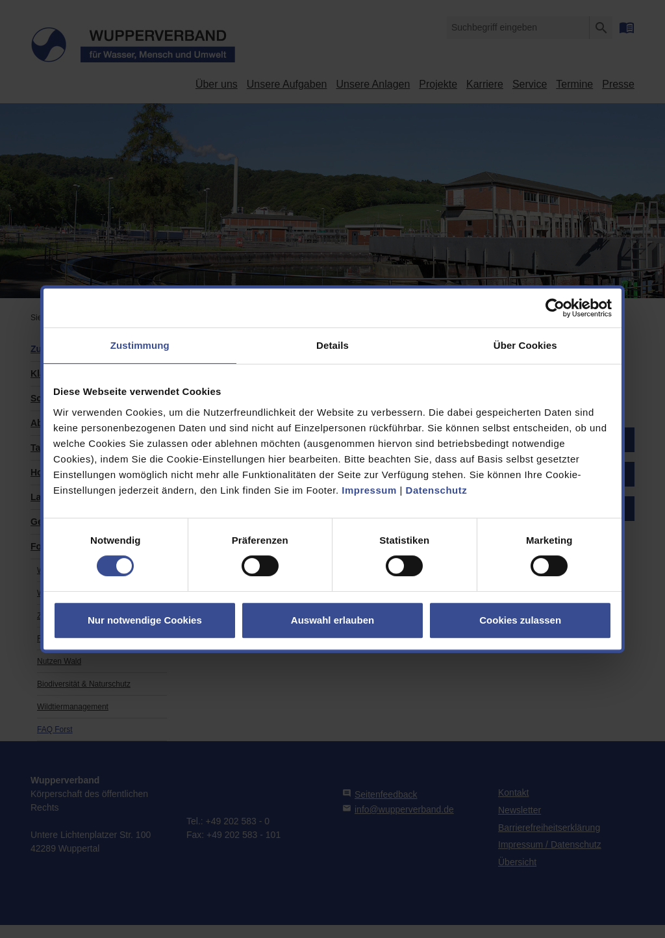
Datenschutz (437, 490)
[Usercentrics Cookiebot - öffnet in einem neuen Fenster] (555, 308)
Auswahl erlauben (332, 620)
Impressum (369, 490)
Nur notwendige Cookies (145, 620)
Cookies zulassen (520, 620)
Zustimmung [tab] (139, 345)
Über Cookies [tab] (525, 345)
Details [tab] (332, 345)
